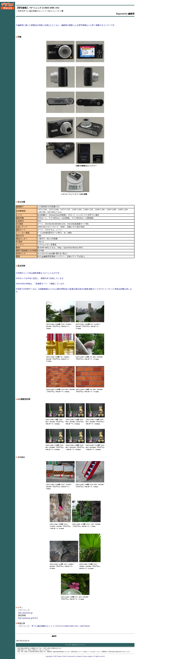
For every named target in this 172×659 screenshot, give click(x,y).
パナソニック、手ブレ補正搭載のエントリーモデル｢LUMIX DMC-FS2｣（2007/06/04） (54, 626)
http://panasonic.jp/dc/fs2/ (28, 618)
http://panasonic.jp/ (25, 613)
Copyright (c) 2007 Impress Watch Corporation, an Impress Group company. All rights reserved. (75, 656)
